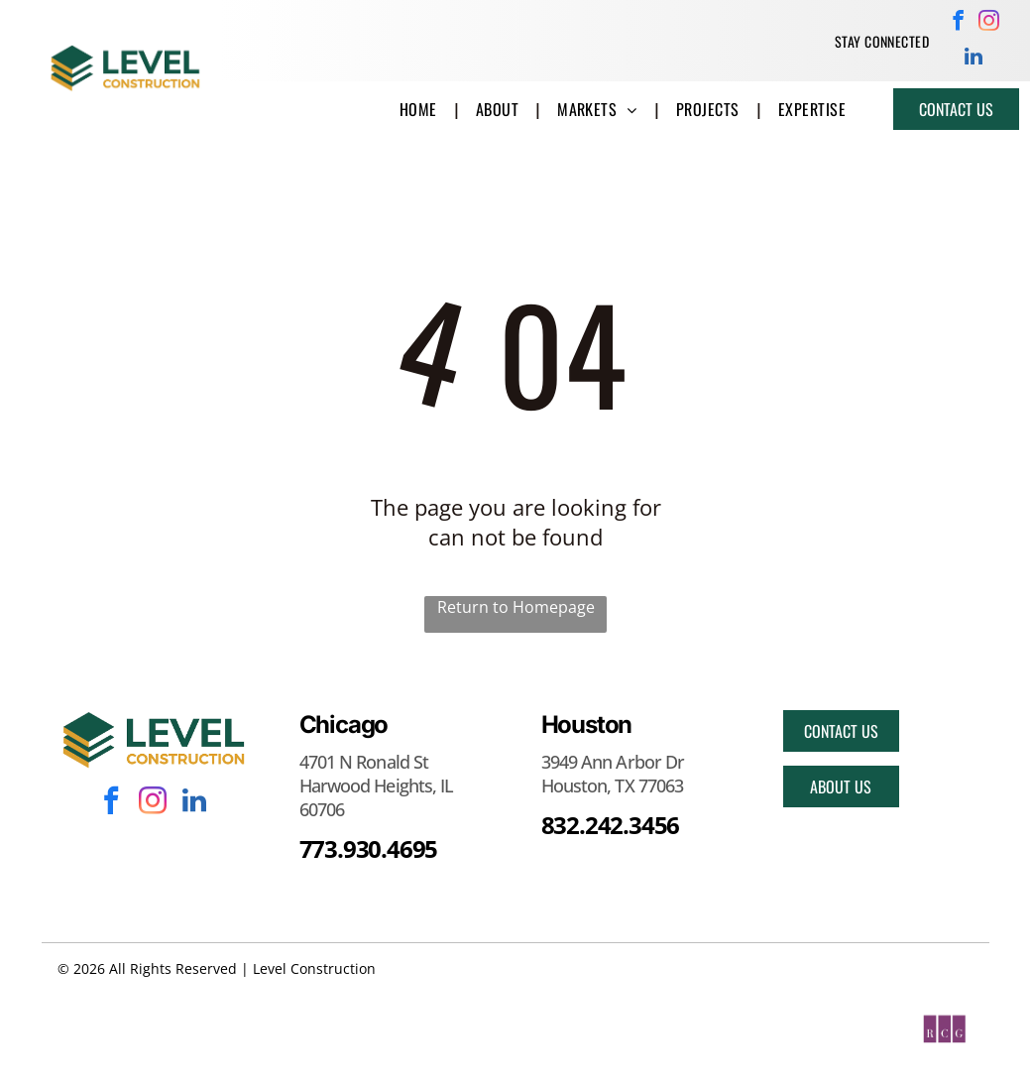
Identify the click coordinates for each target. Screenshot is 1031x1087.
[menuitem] (882, 41)
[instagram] (989, 23)
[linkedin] (974, 58)
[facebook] (958, 23)
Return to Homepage (516, 607)
